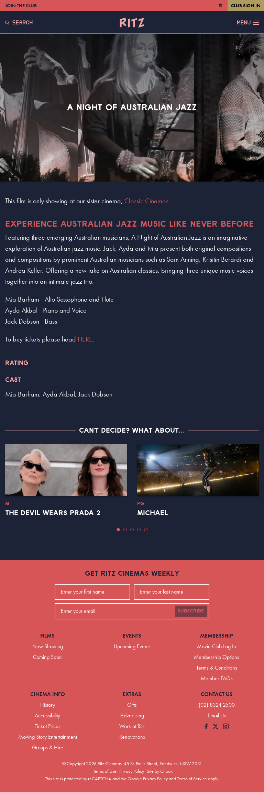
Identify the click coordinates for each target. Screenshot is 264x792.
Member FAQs (217, 678)
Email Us (217, 715)
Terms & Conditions (216, 667)
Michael (152, 513)
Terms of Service (192, 778)
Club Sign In (246, 5)
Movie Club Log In (216, 646)
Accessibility (47, 715)
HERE (85, 339)
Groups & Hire (47, 747)
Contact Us (217, 694)
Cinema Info (47, 694)
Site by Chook (160, 771)
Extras (132, 694)
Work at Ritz (132, 726)
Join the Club (21, 5)
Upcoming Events (132, 646)
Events (132, 635)
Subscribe (191, 611)
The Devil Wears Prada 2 (52, 513)
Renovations (132, 736)
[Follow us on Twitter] (215, 726)
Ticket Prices (47, 726)
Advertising (132, 715)
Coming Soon (47, 657)
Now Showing (47, 646)
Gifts (132, 704)
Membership (216, 635)
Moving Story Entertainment (47, 736)
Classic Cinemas (146, 200)
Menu (248, 22)
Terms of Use (105, 771)
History (47, 704)
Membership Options (216, 657)
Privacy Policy (131, 771)
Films (47, 635)
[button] (118, 529)
